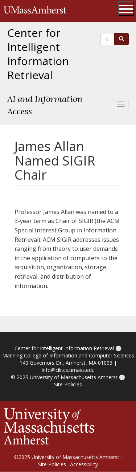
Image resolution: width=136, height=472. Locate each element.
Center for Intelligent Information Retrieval (38, 54)
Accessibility (84, 464)
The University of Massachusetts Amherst (35, 10)
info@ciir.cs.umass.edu (68, 369)
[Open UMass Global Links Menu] (126, 8)
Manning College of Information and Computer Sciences (68, 355)
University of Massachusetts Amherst (74, 377)
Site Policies (68, 384)
